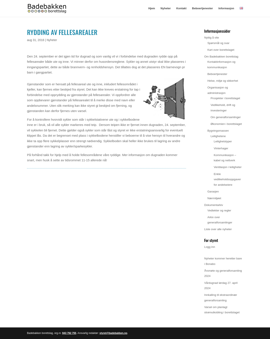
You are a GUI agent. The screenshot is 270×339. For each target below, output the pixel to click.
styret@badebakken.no (113, 333)
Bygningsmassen (218, 130)
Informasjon (226, 8)
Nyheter (166, 8)
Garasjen (213, 191)
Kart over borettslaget (220, 49)
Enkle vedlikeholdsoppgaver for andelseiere (227, 179)
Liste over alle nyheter (218, 229)
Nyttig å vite (211, 37)
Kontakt (181, 8)
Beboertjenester (202, 8)
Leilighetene (218, 136)
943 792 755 (69, 333)
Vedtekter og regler (219, 210)
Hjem (151, 8)
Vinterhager (221, 148)
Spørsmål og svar (218, 43)
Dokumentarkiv (213, 205)
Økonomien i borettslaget (226, 123)
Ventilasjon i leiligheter (228, 167)
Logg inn (209, 246)
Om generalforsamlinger (226, 117)
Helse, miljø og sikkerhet (222, 80)
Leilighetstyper (223, 141)
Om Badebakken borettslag (221, 56)
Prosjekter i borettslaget (225, 98)
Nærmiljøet (214, 198)
